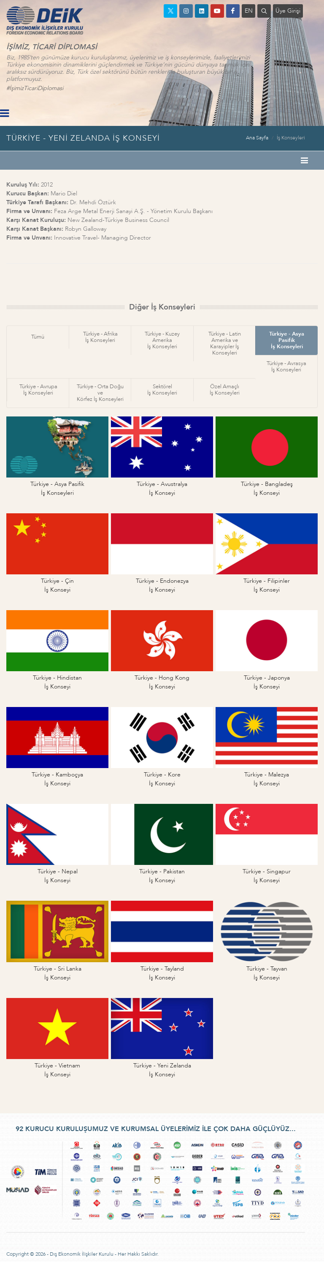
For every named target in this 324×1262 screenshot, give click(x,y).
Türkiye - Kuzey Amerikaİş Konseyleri (162, 340)
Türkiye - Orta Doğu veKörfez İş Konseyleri (100, 393)
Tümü (37, 337)
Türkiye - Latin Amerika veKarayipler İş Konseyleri (224, 343)
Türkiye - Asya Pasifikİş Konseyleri (286, 340)
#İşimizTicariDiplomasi (34, 88)
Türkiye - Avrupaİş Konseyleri (38, 390)
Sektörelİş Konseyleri (162, 390)
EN (249, 11)
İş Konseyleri (291, 137)
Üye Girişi (287, 11)
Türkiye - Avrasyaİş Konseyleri (286, 367)
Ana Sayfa (257, 137)
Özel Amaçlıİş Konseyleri (225, 390)
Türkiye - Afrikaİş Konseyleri (100, 337)
